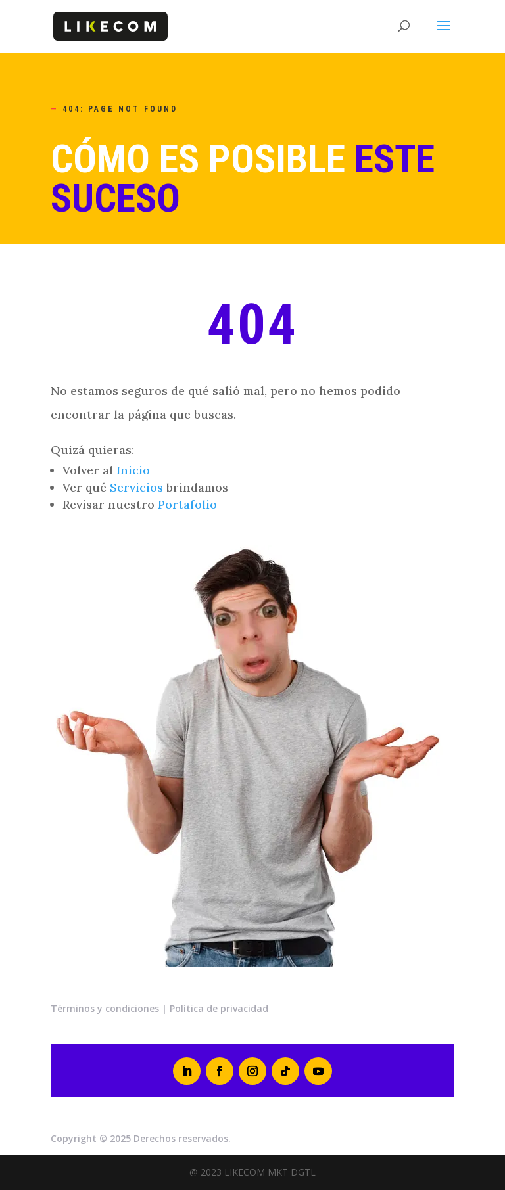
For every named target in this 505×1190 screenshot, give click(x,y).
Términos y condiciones (105, 1008)
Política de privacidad (219, 1008)
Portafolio (187, 504)
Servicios (136, 487)
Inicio (133, 470)
